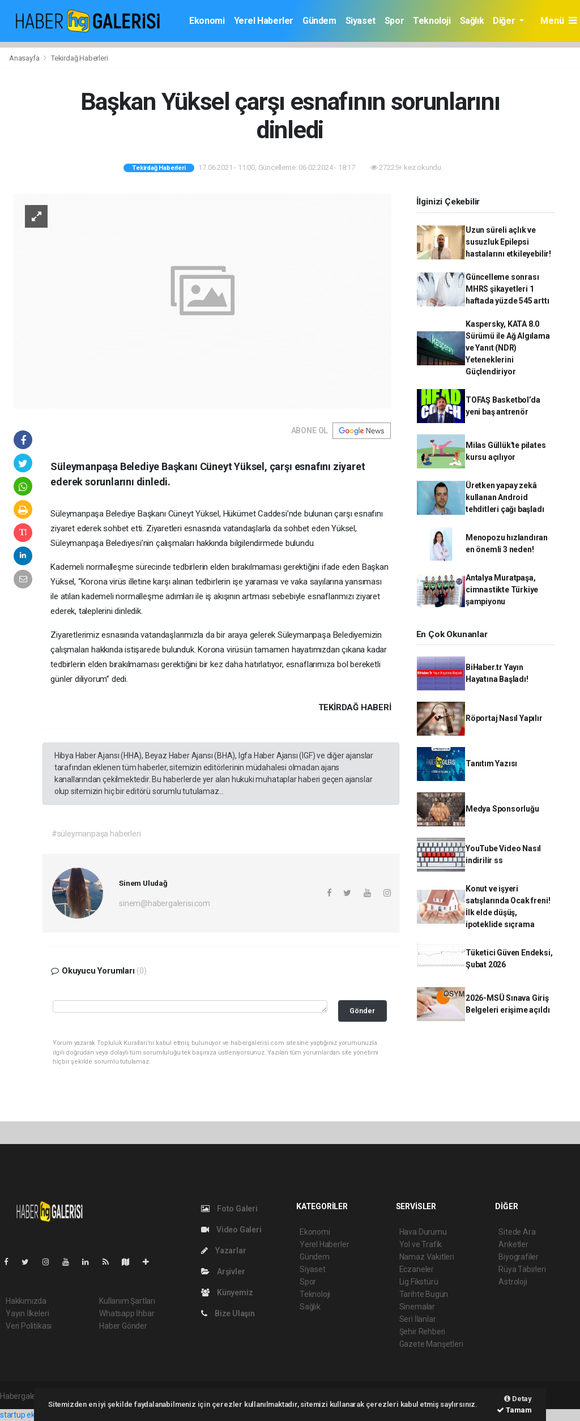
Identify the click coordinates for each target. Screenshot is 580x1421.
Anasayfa (25, 58)
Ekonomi (206, 20)
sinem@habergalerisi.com (164, 903)
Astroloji (512, 1281)
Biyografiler (518, 1256)
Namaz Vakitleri (426, 1256)
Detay (518, 1398)
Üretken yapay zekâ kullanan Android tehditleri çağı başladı (505, 497)
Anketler (513, 1244)
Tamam (514, 1410)
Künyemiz (227, 1292)
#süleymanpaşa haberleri (96, 833)
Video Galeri (231, 1229)
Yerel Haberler (263, 20)
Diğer (505, 20)
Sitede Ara (516, 1231)
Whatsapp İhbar (126, 1313)
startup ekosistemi (32, 1414)
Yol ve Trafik (420, 1244)
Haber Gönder (123, 1325)
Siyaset (361, 20)
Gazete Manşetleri (431, 1344)
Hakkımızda (26, 1300)
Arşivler (223, 1271)
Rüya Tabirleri (521, 1269)
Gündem (319, 20)
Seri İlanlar (417, 1319)
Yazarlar (223, 1250)
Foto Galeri (229, 1208)
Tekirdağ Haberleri (79, 58)
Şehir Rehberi (422, 1331)
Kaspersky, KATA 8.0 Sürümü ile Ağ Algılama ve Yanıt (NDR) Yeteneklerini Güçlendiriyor (508, 347)
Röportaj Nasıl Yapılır (504, 718)
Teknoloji (431, 20)
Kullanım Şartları (127, 1300)
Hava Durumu (423, 1231)
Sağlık (472, 20)
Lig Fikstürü (418, 1281)
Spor (394, 20)
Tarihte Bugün (424, 1294)
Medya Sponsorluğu (502, 808)
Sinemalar (417, 1306)
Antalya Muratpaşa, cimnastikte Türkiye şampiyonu (502, 589)
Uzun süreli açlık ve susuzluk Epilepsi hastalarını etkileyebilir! (508, 241)
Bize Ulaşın (228, 1313)
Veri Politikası (29, 1325)
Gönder (362, 1010)
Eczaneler (416, 1269)
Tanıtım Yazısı (491, 763)
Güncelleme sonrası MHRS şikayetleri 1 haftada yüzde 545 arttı (507, 288)
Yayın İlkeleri (27, 1313)
